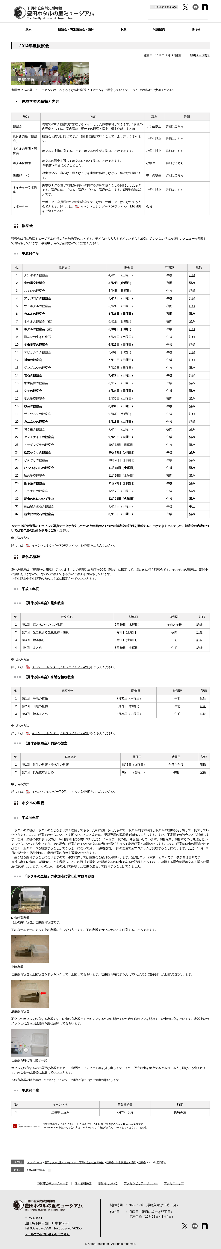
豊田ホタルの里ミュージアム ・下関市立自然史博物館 (74, 1162)
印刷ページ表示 (200, 55)
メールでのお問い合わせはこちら (47, 1234)
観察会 (142, 1162)
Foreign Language (166, 6)
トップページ (34, 1162)
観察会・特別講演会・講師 (121, 1162)
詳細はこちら (175, 126)
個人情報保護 (83, 1183)
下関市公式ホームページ (52, 1183)
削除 (49, 1170)
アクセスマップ (174, 1183)
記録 (192, 275)
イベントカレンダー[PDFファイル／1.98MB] (111, 206)
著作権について (108, 1183)
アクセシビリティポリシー (141, 1183)
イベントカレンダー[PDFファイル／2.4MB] (61, 545)
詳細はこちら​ (175, 138)
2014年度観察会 (36, 1170)
